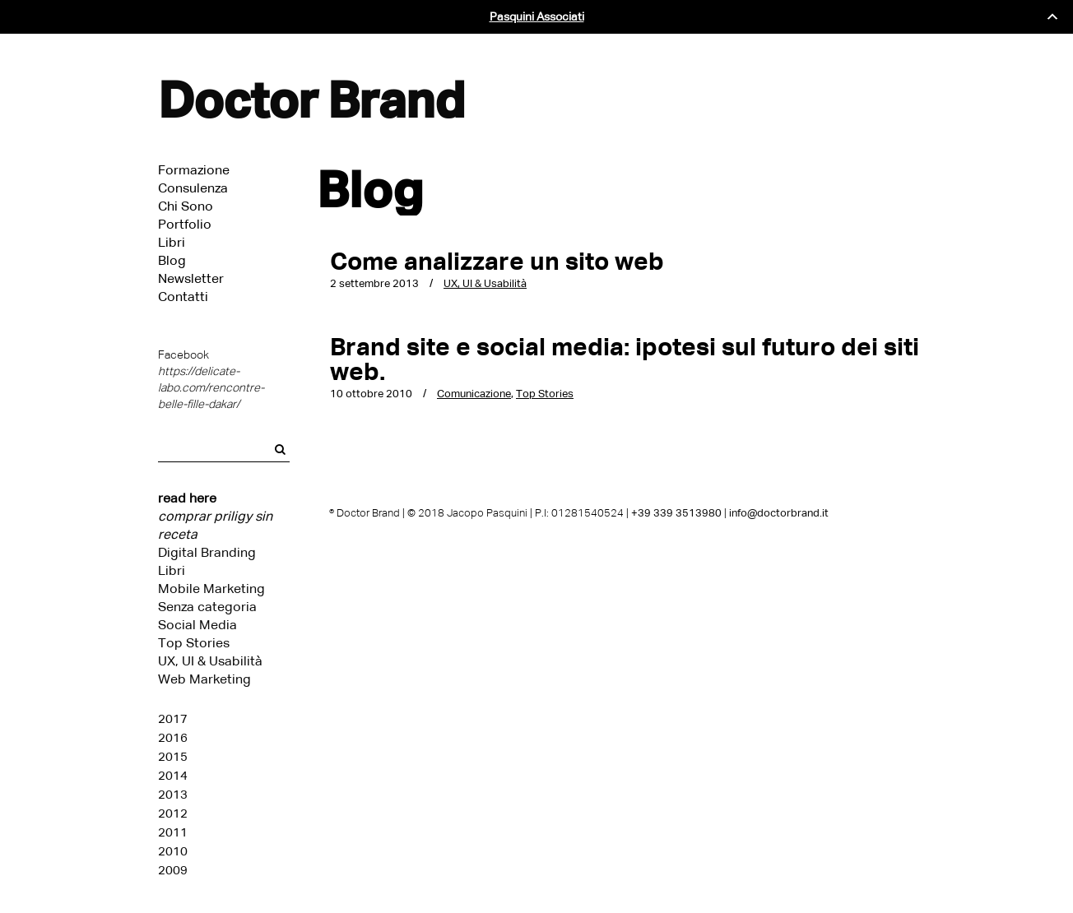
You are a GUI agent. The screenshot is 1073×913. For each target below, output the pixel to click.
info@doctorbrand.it (779, 513)
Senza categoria (207, 606)
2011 (173, 832)
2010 (173, 851)
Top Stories (194, 643)
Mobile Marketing (211, 588)
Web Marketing (204, 679)
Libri (171, 570)
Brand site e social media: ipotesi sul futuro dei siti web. (624, 359)
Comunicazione (474, 394)
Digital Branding (207, 552)
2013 (173, 794)
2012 (173, 813)
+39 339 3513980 (676, 513)
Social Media (197, 625)
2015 (173, 756)
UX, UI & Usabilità (210, 661)
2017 (173, 718)
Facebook (183, 355)
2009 (173, 870)
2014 (173, 775)
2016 (173, 737)
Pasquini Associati (537, 17)
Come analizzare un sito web (497, 261)
